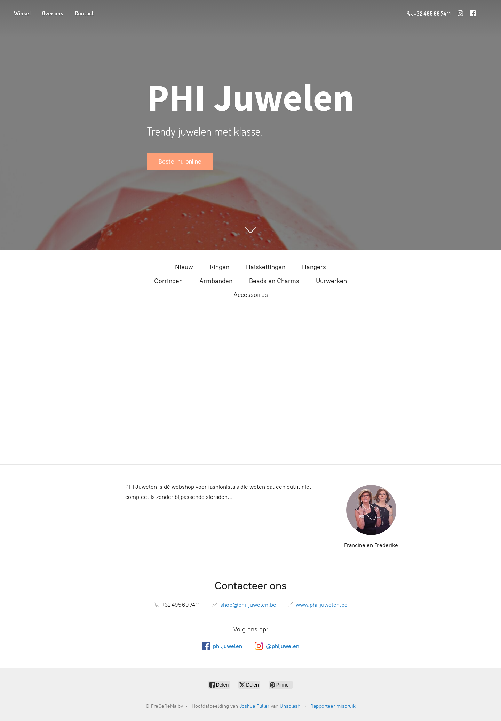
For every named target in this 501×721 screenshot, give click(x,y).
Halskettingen (265, 267)
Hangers (314, 267)
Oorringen (168, 281)
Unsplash (290, 706)
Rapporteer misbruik (333, 706)
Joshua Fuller (254, 706)
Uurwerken (331, 281)
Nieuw (184, 267)
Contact (84, 13)
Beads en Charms (274, 281)
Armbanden (215, 281)
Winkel (22, 13)
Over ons (52, 13)
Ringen (219, 267)
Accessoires (250, 295)
